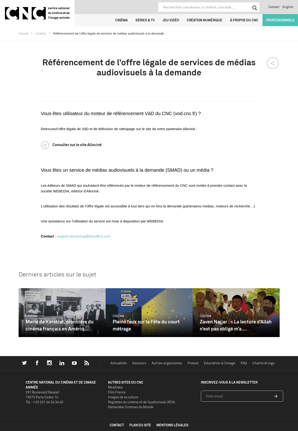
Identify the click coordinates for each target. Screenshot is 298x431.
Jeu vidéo (171, 20)
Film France (117, 392)
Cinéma (121, 20)
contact (117, 425)
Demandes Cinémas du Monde (130, 407)
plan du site (140, 425)
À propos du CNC (244, 20)
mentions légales (172, 425)
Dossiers (139, 363)
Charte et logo (263, 363)
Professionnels (280, 20)
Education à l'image (219, 363)
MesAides (115, 387)
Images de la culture (123, 397)
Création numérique (204, 20)
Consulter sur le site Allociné (77, 144)
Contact (273, 7)
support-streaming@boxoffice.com (84, 236)
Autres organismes (167, 363)
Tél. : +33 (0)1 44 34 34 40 (44, 402)
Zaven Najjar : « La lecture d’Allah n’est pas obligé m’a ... (236, 325)
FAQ (244, 363)
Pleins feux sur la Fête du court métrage (146, 325)
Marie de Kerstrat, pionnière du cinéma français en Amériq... (60, 325)
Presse (193, 363)
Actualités (118, 363)
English (287, 7)
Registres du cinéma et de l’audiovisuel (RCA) (141, 402)
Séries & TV (145, 20)
